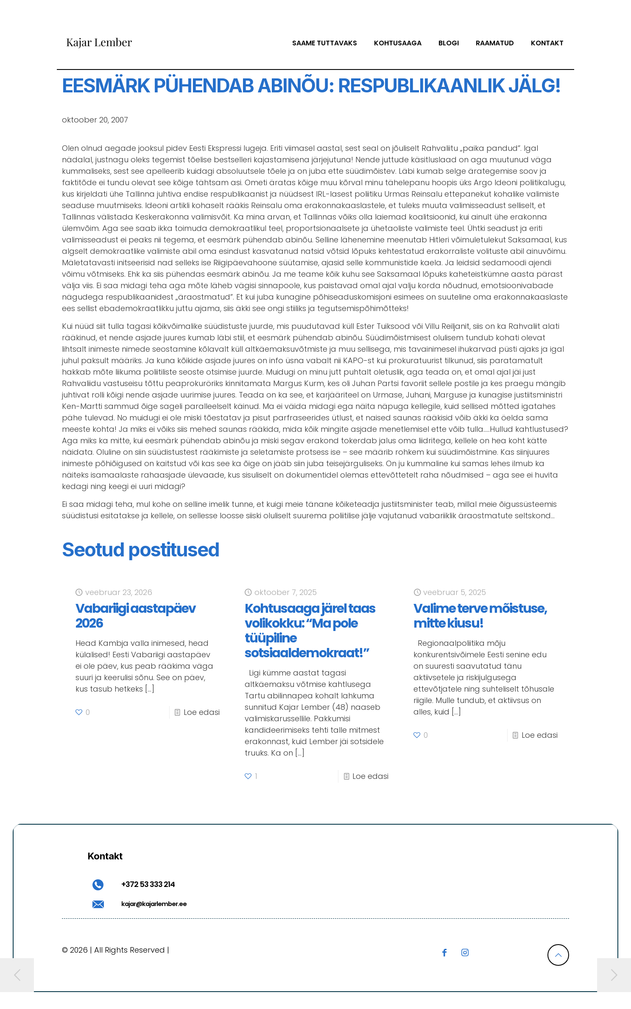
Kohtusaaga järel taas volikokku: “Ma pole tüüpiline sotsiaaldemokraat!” (310, 631)
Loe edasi (202, 712)
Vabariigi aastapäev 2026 (135, 616)
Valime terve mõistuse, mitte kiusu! (480, 616)
